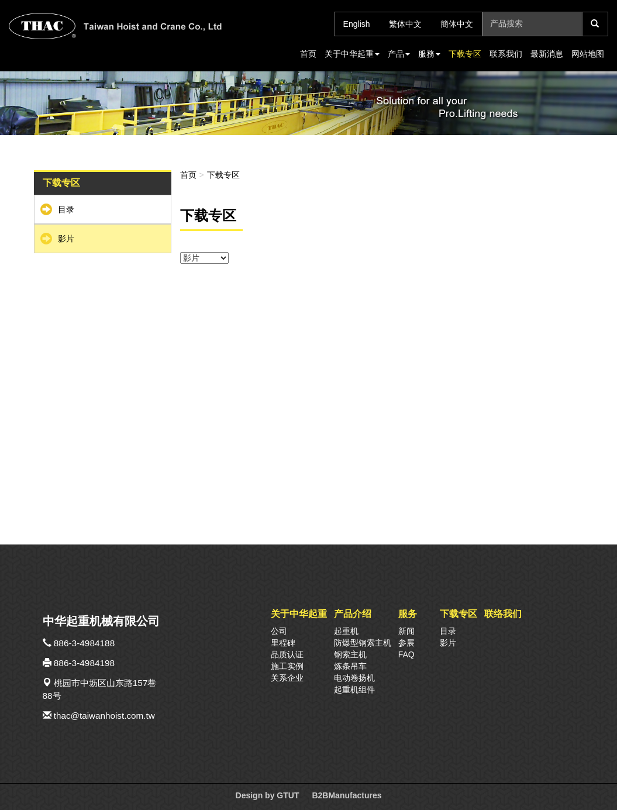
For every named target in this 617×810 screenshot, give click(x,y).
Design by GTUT (267, 795)
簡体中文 (456, 24)
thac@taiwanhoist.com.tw (104, 716)
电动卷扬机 (354, 678)
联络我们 (503, 613)
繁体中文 (405, 24)
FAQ (406, 654)
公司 (279, 631)
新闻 (406, 631)
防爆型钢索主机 (362, 642)
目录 (66, 209)
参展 (406, 642)
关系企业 (287, 678)
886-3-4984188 (84, 643)
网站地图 (587, 53)
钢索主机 (350, 654)
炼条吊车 (350, 666)
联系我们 (506, 53)
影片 (66, 238)
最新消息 (546, 53)
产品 (399, 53)
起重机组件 (354, 689)
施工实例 (287, 666)
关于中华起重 (352, 53)
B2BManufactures (346, 795)
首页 (308, 53)
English (356, 24)
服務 (429, 53)
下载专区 (465, 53)
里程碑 (283, 642)
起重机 (346, 631)
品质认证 (287, 654)
